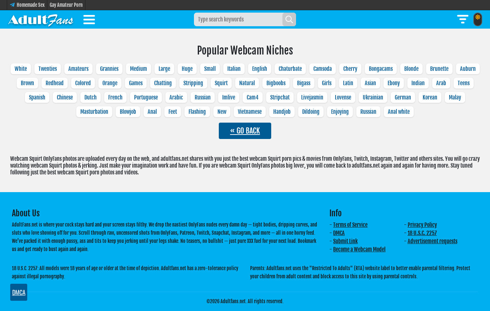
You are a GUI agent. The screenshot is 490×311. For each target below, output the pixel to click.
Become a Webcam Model (359, 249)
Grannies (109, 68)
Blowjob (128, 111)
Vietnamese (250, 111)
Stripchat (280, 97)
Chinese (65, 97)
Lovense (343, 97)
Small (210, 68)
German (403, 97)
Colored (83, 83)
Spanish (37, 97)
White (21, 68)
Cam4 (253, 97)
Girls (326, 83)
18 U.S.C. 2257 (422, 233)
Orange (109, 83)
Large (164, 68)
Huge (187, 68)
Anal (152, 111)
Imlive (228, 97)
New (221, 111)
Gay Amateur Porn (66, 5)
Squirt (221, 83)
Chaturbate (290, 68)
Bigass (303, 83)
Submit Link (345, 241)
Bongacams (381, 68)
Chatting (163, 83)
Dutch (90, 97)
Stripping (193, 83)
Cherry (350, 68)
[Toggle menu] (89, 21)
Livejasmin (312, 97)
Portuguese (146, 97)
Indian (418, 83)
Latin (348, 83)
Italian (234, 68)
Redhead (55, 83)
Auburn (468, 68)
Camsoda (322, 68)
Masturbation (94, 111)
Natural (247, 83)
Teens (464, 83)
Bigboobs (275, 83)
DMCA (339, 233)
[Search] (289, 19)
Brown (27, 83)
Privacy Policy (422, 224)
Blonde (411, 68)
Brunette (439, 68)
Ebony (394, 83)
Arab (441, 83)
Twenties (47, 68)
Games (136, 83)
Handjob (282, 111)
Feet (172, 111)
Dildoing (311, 111)
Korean (430, 97)
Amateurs (78, 68)
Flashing (197, 111)
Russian (203, 97)
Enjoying (340, 111)
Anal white (399, 111)
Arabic (176, 97)
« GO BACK (245, 131)
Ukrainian (373, 97)
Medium (138, 68)
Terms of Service (350, 224)
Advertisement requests (432, 241)
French (115, 97)
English (259, 68)
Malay (455, 97)
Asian (370, 83)
